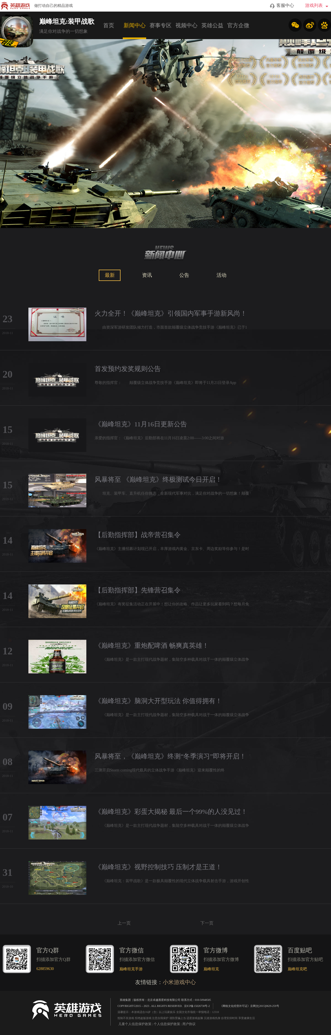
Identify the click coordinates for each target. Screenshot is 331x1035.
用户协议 (189, 1024)
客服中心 (282, 6)
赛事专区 (161, 25)
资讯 (147, 275)
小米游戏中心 (179, 982)
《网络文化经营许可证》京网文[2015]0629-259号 (247, 1005)
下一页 (206, 923)
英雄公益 (212, 25)
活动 (221, 275)
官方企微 (238, 25)
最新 (110, 275)
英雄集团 (125, 999)
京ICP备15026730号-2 (197, 1005)
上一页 (124, 923)
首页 (108, 25)
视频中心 (186, 25)
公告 (184, 275)
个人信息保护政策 (167, 1024)
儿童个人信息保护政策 (134, 1024)
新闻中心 (135, 25)
